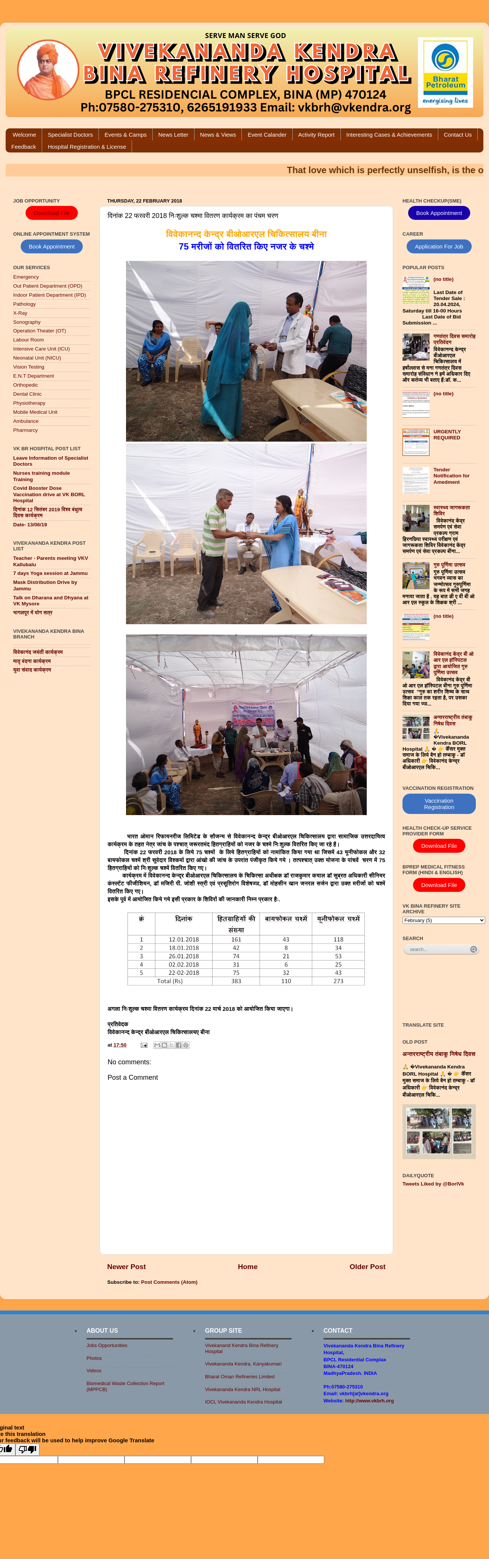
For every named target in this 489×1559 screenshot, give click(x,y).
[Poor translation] (27, 1449)
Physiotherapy (29, 403)
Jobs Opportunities (107, 1345)
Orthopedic (25, 385)
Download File (52, 213)
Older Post (367, 1267)
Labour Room (28, 340)
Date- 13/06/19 (30, 524)
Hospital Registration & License (87, 146)
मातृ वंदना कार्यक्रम (32, 661)
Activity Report (316, 134)
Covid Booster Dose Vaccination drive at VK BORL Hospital (49, 494)
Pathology (24, 304)
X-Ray (20, 313)
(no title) (443, 279)
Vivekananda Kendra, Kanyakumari (243, 1364)
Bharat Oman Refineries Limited (240, 1376)
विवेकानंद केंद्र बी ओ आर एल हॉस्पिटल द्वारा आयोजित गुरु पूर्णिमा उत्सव (453, 663)
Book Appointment (52, 246)
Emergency (26, 277)
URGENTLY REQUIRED (447, 434)
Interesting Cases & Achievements (389, 134)
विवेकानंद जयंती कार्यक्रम (38, 652)
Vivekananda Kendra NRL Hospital (242, 1389)
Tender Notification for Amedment (451, 476)
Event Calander (267, 134)
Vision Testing (28, 367)
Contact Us (458, 134)
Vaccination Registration (439, 803)
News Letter (173, 134)
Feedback (23, 146)
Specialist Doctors (70, 134)
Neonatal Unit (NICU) (37, 358)
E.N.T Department (33, 376)
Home (247, 1267)
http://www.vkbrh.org (369, 1401)
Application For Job (439, 246)
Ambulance (26, 421)
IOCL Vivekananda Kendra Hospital (243, 1402)
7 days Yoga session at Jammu (50, 573)
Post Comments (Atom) (169, 1282)
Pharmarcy (25, 430)
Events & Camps (126, 134)
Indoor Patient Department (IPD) (49, 295)
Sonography (27, 322)
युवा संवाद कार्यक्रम (32, 670)
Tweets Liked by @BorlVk (433, 1184)
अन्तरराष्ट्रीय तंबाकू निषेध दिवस (452, 720)
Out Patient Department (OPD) (47, 286)
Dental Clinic (27, 394)
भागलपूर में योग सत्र (32, 613)
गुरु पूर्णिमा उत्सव (449, 565)
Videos (94, 1370)
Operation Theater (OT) (39, 331)
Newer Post (126, 1267)
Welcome (24, 134)
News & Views (218, 134)
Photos (94, 1358)
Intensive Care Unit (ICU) (41, 349)
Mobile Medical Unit (35, 412)
